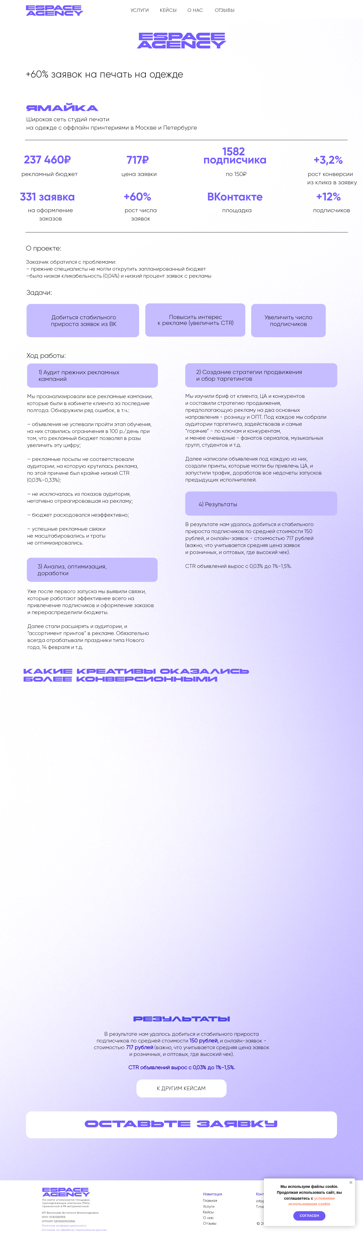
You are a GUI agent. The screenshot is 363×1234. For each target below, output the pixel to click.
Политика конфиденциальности (64, 1225)
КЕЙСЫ (168, 10)
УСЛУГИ (140, 10)
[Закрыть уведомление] (351, 1182)
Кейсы (208, 1212)
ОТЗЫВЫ (225, 10)
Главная (210, 1200)
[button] (180, 1124)
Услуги (208, 1206)
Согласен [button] (309, 1216)
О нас (208, 1217)
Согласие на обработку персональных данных (74, 1229)
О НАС (195, 10)
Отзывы (209, 1223)
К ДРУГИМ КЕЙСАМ (181, 1088)
